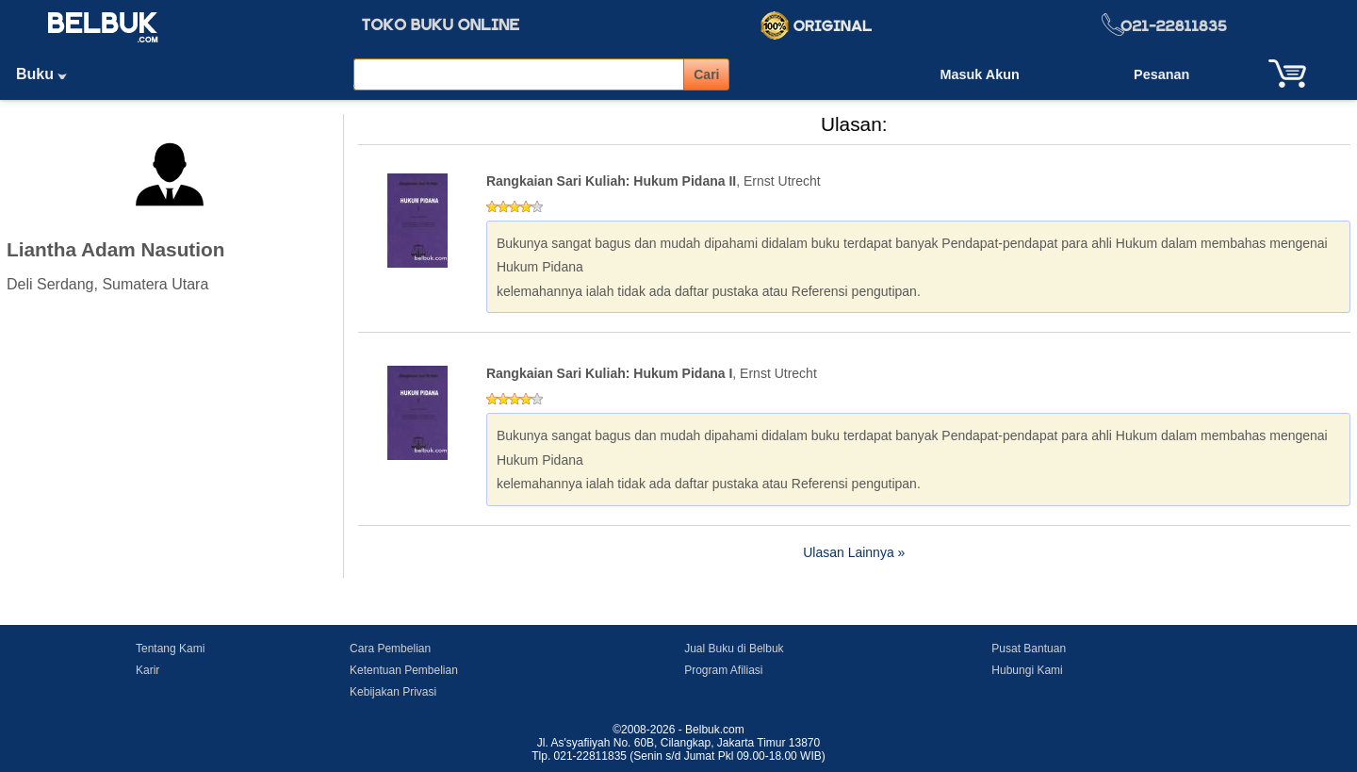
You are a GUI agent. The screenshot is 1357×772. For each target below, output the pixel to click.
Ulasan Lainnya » (854, 552)
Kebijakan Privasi (393, 691)
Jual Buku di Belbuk (733, 648)
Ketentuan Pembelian (404, 670)
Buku (48, 74)
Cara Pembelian (390, 648)
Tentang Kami (170, 648)
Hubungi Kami (1026, 670)
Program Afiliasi (723, 670)
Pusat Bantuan (1028, 648)
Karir (147, 670)
